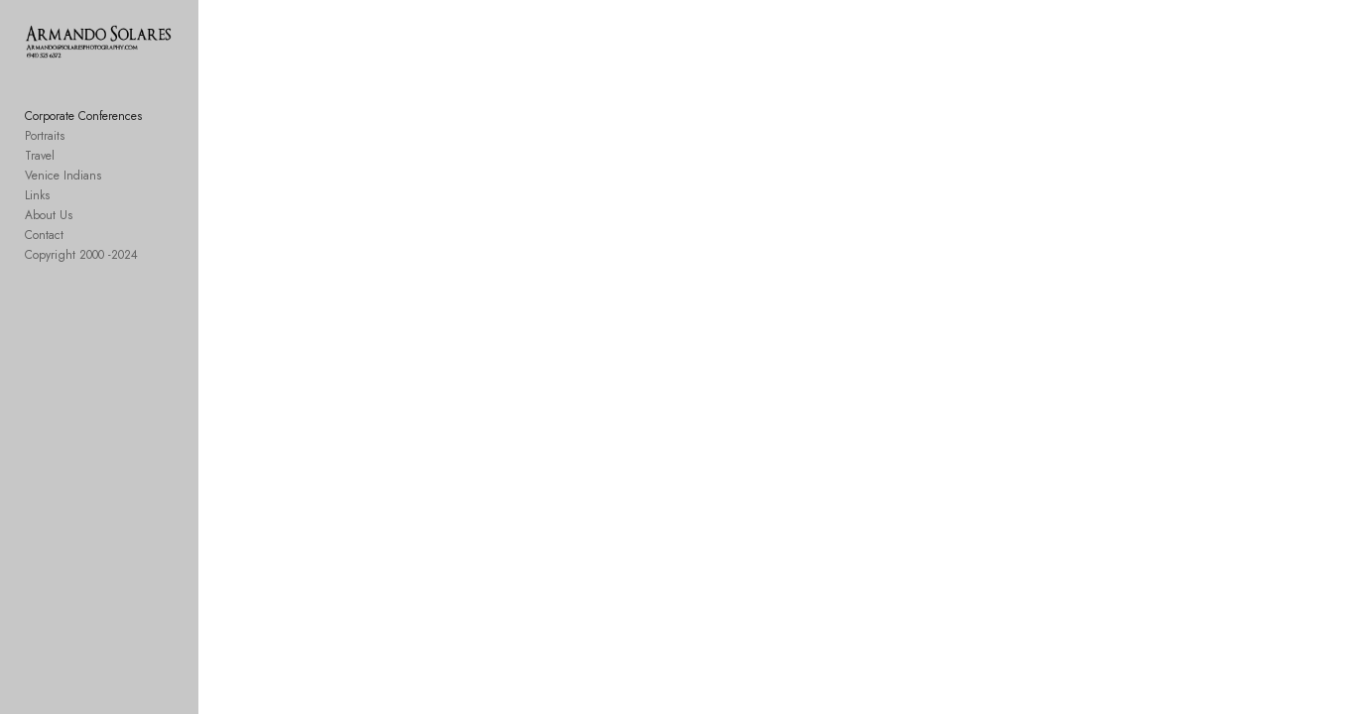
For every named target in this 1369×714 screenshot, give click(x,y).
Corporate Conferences (83, 133)
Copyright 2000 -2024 (81, 272)
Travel (40, 172)
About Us (48, 232)
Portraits (44, 153)
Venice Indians (63, 192)
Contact (44, 252)
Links (37, 212)
